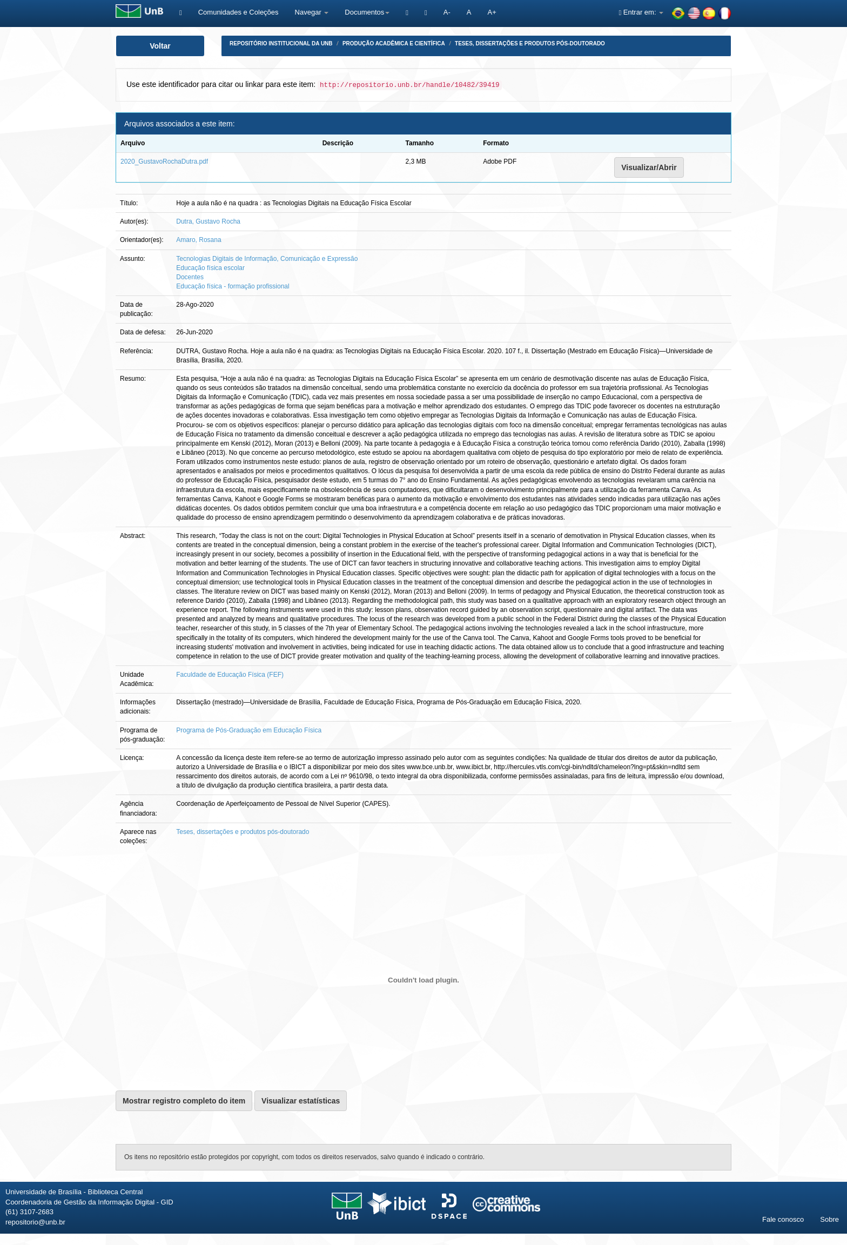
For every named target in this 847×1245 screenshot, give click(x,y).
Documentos (367, 12)
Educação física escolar (210, 268)
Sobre (829, 1219)
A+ (491, 12)
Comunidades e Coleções (238, 12)
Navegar (312, 12)
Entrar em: (641, 12)
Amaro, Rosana (198, 240)
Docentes (190, 277)
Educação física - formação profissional (232, 286)
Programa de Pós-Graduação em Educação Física (248, 730)
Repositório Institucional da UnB (281, 43)
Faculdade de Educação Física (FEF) (230, 674)
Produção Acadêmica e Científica (393, 43)
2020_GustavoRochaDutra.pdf (164, 161)
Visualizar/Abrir (648, 167)
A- (447, 12)
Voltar (160, 46)
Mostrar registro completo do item (184, 1100)
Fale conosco (783, 1219)
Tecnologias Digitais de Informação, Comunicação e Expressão (267, 259)
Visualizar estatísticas (300, 1100)
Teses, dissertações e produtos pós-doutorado (530, 43)
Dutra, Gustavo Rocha (208, 221)
